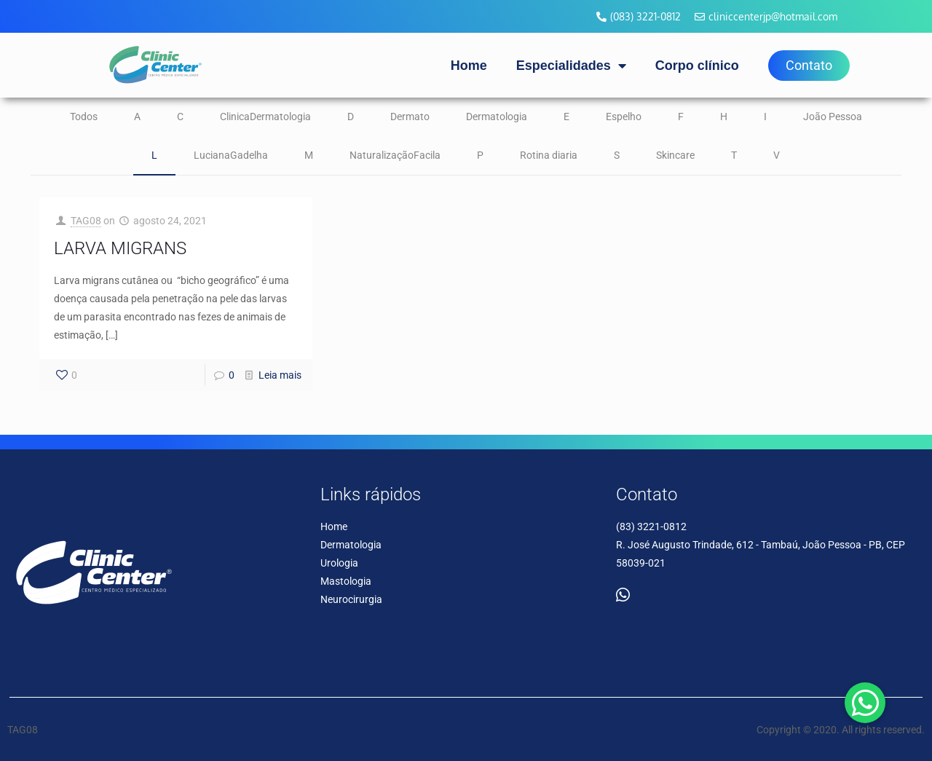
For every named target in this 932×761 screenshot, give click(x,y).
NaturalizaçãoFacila (395, 155)
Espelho (623, 116)
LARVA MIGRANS (120, 248)
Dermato (410, 116)
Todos (84, 116)
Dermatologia (496, 116)
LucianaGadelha (231, 155)
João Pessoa (832, 116)
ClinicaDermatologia (265, 116)
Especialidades (571, 65)
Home (469, 65)
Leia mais (279, 375)
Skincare (675, 155)
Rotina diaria (548, 155)
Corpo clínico (697, 65)
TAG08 (86, 220)
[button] (865, 702)
